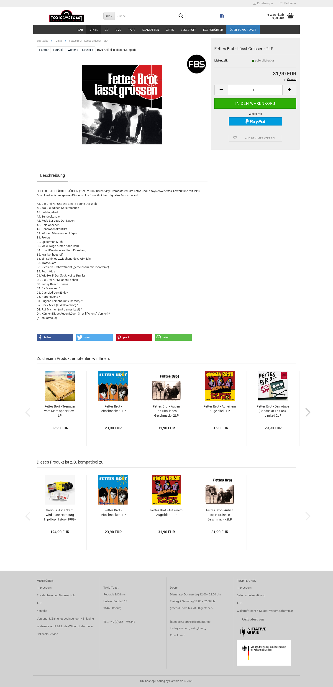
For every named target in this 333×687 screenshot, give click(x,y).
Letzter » (87, 49)
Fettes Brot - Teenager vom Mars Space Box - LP (59, 411)
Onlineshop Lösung (152, 681)
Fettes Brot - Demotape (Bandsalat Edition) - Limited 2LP (273, 411)
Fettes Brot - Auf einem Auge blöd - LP (220, 409)
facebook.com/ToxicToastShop (190, 621)
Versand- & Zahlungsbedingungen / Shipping (65, 618)
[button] (221, 90)
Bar (80, 29)
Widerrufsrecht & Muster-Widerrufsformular (65, 626)
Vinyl (94, 29)
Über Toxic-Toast (243, 29)
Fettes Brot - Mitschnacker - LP (113, 409)
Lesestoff (188, 29)
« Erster (44, 49)
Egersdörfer (213, 29)
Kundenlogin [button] (263, 3)
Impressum (44, 587)
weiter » (73, 49)
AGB (39, 603)
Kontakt (42, 611)
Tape (131, 29)
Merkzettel (288, 3)
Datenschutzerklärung (251, 595)
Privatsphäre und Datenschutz (56, 595)
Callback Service (47, 634)
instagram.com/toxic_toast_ (188, 628)
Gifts (170, 29)
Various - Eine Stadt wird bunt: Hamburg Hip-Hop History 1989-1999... (60, 515)
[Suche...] (109, 16)
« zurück (58, 49)
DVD (118, 29)
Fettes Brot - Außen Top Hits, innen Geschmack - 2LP (166, 411)
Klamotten (150, 29)
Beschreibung (52, 175)
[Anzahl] (255, 90)
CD (107, 29)
